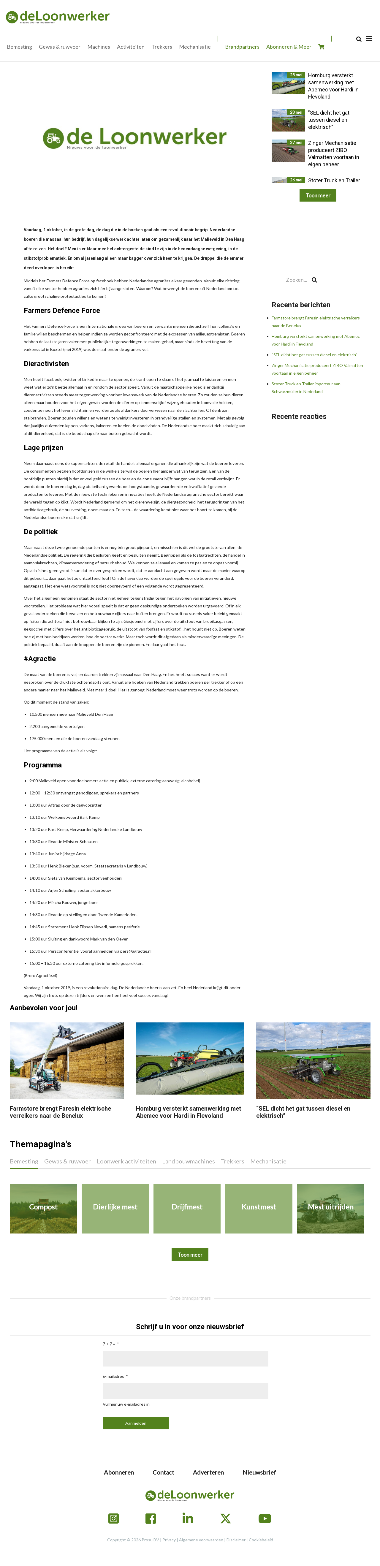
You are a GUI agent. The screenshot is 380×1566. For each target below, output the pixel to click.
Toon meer (317, 195)
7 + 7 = (109, 1343)
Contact (163, 1472)
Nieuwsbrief (259, 1472)
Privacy (169, 1539)
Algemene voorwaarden (201, 1539)
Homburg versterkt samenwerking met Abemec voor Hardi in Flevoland (188, 1112)
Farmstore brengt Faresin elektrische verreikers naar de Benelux (60, 1112)
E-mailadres (113, 1376)
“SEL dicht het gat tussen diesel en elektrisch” (314, 354)
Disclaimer (236, 1539)
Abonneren (119, 1472)
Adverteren (208, 1472)
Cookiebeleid (261, 1539)
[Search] (359, 39)
